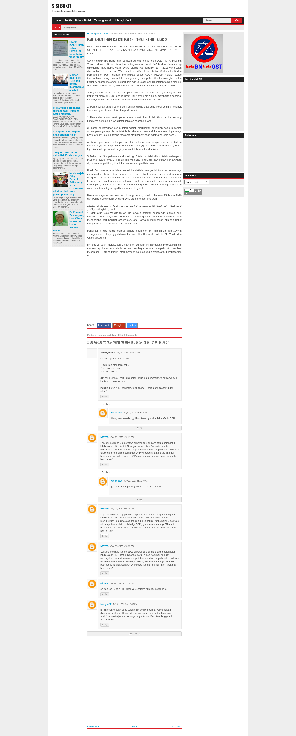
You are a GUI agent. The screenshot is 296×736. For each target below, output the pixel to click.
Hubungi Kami (122, 20)
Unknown (117, 412)
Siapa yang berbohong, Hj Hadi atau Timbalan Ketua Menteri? (67, 110)
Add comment (134, 634)
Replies (106, 403)
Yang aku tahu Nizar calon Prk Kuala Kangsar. (68, 154)
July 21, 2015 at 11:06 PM (125, 604)
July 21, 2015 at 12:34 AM (121, 583)
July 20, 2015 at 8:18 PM (122, 509)
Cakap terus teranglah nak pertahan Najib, (66, 133)
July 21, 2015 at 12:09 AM (136, 481)
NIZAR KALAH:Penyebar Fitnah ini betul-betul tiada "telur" (76, 49)
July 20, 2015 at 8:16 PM (122, 437)
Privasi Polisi (83, 20)
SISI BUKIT (61, 5)
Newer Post (93, 726)
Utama (57, 20)
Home (135, 726)
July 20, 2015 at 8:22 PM (122, 546)
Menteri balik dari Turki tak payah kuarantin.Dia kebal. (76, 82)
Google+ (119, 325)
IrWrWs (104, 437)
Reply (104, 396)
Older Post (176, 726)
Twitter (132, 325)
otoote (104, 583)
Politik (68, 20)
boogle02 (106, 604)
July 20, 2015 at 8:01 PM (128, 353)
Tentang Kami (102, 20)
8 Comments (130, 335)
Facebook (103, 325)
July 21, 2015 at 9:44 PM (135, 412)
